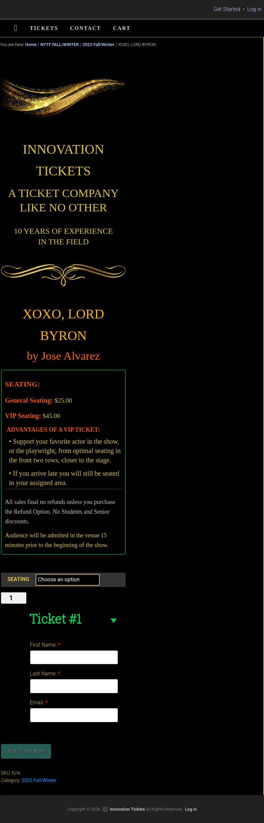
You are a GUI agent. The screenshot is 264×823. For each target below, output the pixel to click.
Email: (39, 702)
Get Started (227, 9)
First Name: (45, 645)
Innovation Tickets (127, 809)
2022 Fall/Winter (98, 44)
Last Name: (45, 673)
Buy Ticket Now (26, 751)
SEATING (18, 579)
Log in (254, 9)
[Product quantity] (13, 598)
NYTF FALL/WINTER (59, 44)
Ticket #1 (55, 618)
